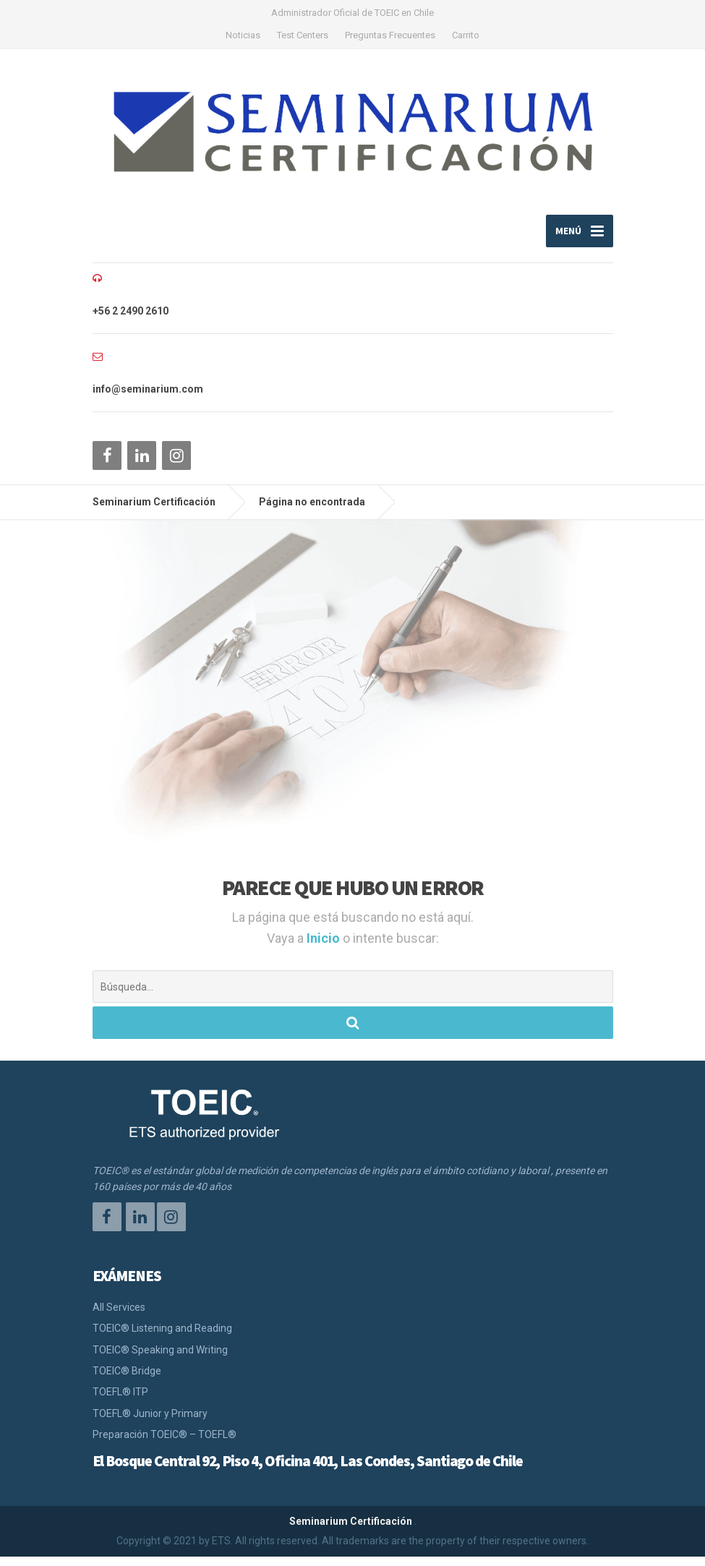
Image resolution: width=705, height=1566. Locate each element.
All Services (119, 1316)
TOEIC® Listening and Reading (162, 1338)
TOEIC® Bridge (127, 1381)
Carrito (465, 35)
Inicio (325, 947)
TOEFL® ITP (120, 1402)
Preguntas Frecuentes (390, 35)
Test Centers (302, 35)
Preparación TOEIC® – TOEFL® (164, 1444)
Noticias (243, 35)
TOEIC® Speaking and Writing (160, 1359)
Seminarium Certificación (350, 1530)
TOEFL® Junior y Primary (150, 1423)
